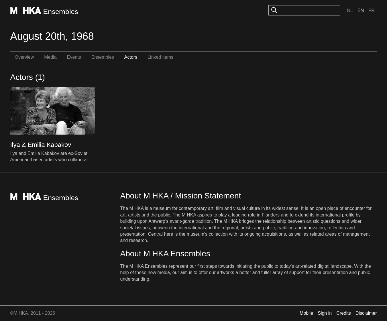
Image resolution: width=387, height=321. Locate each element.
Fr (371, 10)
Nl (350, 10)
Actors (130, 57)
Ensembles (102, 57)
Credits (343, 313)
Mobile (306, 313)
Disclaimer (366, 313)
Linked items (160, 57)
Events (74, 57)
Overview (24, 57)
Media (50, 57)
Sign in (325, 313)
